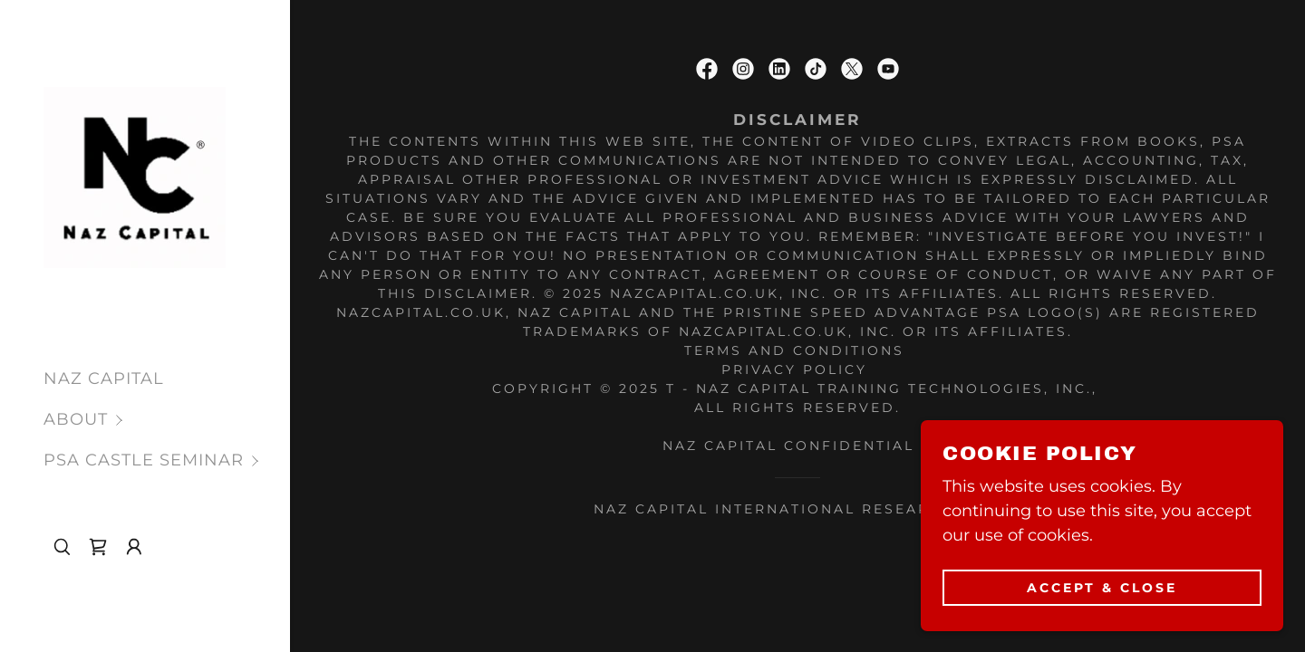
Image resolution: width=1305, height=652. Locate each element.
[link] (135, 177)
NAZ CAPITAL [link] (104, 378)
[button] (167, 419)
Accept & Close (1102, 587)
